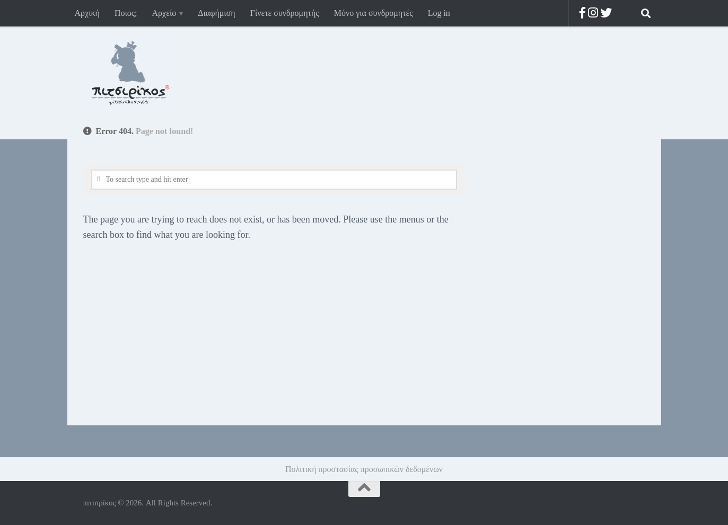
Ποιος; (126, 12)
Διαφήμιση (216, 12)
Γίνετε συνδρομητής (284, 12)
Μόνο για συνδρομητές (373, 12)
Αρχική (87, 12)
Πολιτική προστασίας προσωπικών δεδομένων (364, 469)
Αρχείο (164, 12)
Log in (439, 12)
